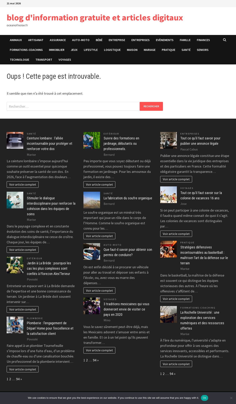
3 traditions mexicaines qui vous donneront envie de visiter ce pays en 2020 (126, 309)
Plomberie (35, 318)
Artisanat (35, 40)
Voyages (65, 59)
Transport (43, 59)
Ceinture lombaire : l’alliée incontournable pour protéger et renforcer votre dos (49, 143)
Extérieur (34, 258)
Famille (185, 40)
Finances (203, 40)
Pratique (168, 50)
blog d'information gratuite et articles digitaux (95, 17)
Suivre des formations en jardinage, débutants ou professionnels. (121, 143)
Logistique (112, 50)
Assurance (58, 40)
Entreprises (140, 40)
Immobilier (56, 50)
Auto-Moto (81, 40)
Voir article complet (22, 184)
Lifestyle (91, 50)
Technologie (19, 59)
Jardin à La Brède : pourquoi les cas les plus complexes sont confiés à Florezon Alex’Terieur (49, 268)
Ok (204, 397)
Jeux (74, 50)
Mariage (150, 50)
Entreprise (117, 40)
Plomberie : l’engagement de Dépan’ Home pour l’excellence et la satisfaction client (50, 328)
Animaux (16, 40)
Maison (132, 50)
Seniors (203, 50)
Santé (186, 50)
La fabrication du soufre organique (128, 198)
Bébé (99, 40)
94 (18, 379)
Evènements (165, 40)
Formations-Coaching (26, 50)
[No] (231, 398)
